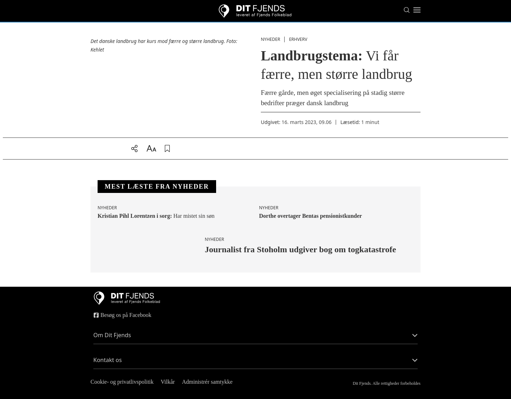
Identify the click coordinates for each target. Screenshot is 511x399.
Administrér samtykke (207, 382)
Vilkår (168, 382)
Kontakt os (255, 360)
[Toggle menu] (417, 10)
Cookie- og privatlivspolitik (122, 382)
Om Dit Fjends (255, 335)
